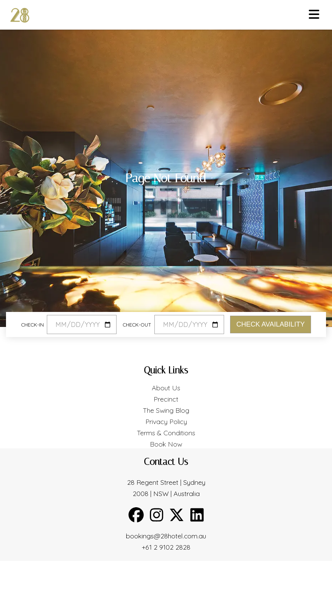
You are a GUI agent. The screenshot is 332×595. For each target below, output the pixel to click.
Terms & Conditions (166, 433)
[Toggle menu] (314, 14)
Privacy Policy (166, 421)
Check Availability (270, 324)
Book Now (166, 444)
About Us (166, 388)
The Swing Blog (166, 410)
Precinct (166, 399)
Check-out (137, 324)
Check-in (32, 324)
